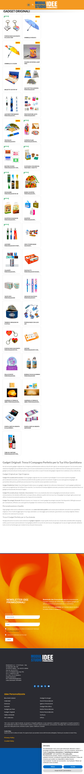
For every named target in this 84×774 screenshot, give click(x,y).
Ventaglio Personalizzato (9, 140)
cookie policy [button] (68, 754)
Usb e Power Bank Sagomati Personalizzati (30, 246)
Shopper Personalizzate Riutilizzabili (29, 219)
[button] (28, 5)
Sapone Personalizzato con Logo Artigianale (31, 350)
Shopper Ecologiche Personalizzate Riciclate (11, 219)
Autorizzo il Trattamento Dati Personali (16, 635)
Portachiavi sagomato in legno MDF (12, 36)
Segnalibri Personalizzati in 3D (11, 192)
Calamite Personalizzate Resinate (9, 272)
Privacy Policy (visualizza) (12, 631)
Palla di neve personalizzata (9, 375)
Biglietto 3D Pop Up (10, 89)
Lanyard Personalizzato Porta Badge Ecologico (12, 246)
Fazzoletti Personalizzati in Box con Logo (31, 272)
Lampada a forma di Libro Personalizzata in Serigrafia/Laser (11, 402)
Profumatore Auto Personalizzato (30, 114)
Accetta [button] (73, 766)
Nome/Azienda (9, 614)
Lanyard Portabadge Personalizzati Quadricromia (11, 115)
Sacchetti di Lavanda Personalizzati (31, 88)
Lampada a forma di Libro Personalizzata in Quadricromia (31, 402)
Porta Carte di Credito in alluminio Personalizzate (12, 428)
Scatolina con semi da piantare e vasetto (31, 166)
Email (6, 621)
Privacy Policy (9, 738)
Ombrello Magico (30, 37)
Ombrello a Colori (10, 63)
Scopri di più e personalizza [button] (63, 770)
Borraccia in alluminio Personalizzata (32, 375)
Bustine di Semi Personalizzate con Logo (11, 167)
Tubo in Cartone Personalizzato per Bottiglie (11, 454)
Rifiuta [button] (53, 766)
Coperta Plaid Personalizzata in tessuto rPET (30, 141)
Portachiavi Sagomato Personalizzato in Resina (12, 350)
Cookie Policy (9, 741)
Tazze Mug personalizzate (9, 297)
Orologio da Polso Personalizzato (30, 297)
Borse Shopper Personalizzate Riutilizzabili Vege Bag (31, 193)
